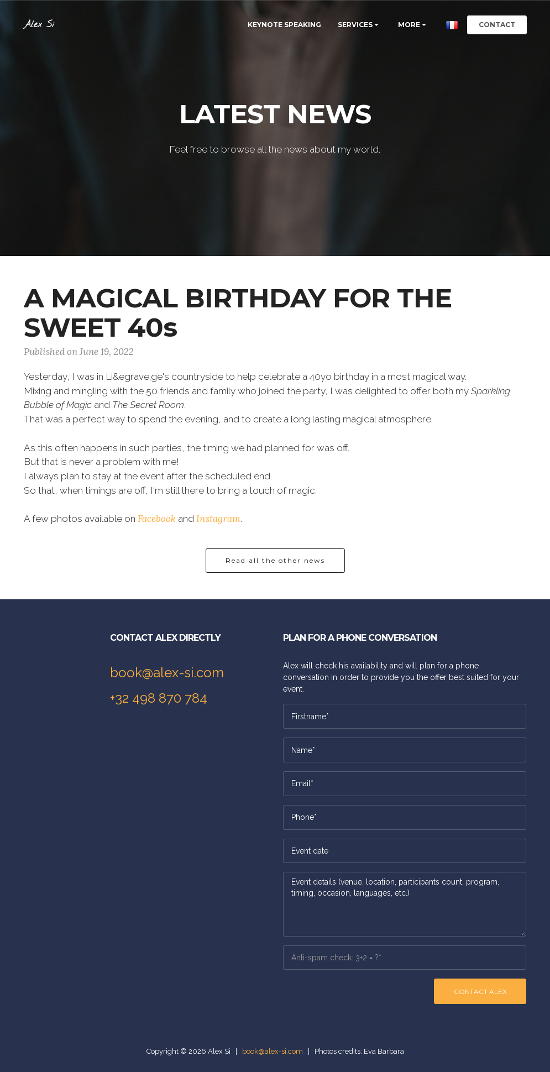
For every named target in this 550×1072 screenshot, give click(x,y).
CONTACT (497, 24)
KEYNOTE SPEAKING (284, 24)
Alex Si (39, 24)
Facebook (157, 519)
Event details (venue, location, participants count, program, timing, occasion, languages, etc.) (404, 904)
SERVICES (355, 24)
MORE (409, 24)
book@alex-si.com (167, 673)
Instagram (218, 519)
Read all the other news (275, 560)
